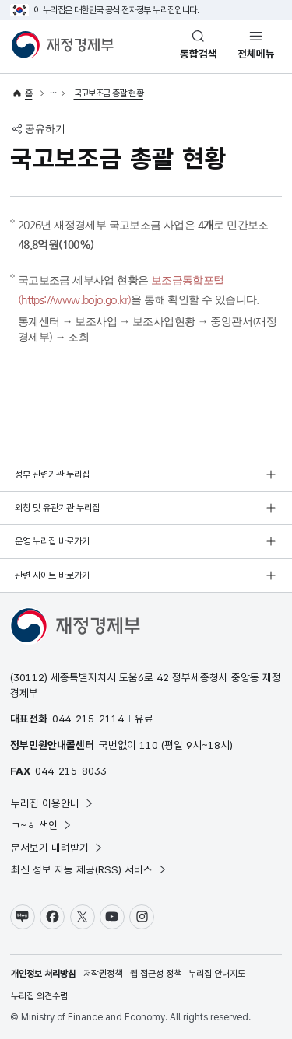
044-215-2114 (88, 718)
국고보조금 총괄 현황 (108, 93)
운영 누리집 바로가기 (52, 541)
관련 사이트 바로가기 (52, 575)
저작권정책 (102, 973)
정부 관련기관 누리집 (52, 474)
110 (148, 745)
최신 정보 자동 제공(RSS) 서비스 (89, 869)
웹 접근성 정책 (155, 973)
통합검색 (198, 53)
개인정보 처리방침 (43, 973)
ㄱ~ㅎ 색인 (41, 825)
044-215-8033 (71, 770)
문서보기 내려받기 (57, 847)
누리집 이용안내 (52, 803)
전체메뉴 (256, 53)
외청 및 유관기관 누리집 (57, 507)
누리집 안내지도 (216, 973)
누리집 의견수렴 (39, 996)
